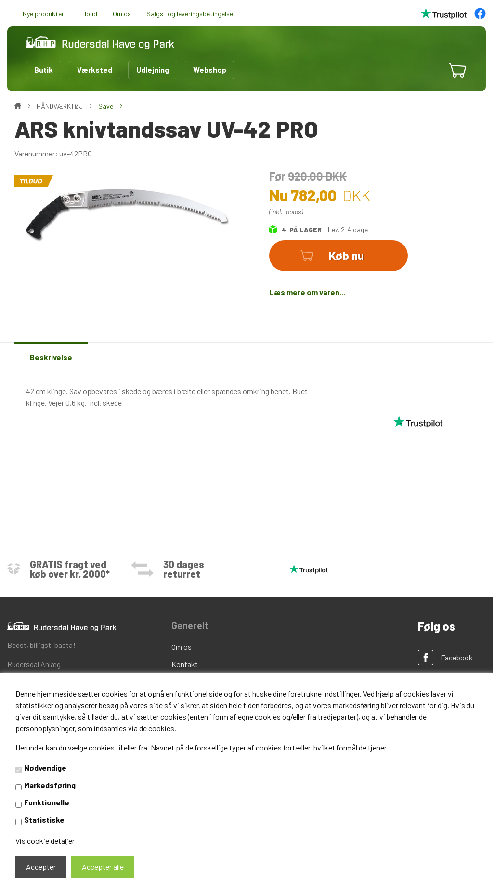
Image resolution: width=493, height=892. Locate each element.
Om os (122, 14)
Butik (43, 69)
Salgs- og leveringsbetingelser (190, 14)
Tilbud (88, 14)
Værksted (94, 69)
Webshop (209, 69)
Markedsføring (50, 784)
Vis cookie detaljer (45, 840)
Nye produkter (43, 14)
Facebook (457, 657)
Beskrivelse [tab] (51, 357)
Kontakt (184, 664)
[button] (428, 70)
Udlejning (152, 69)
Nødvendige (45, 767)
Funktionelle (46, 802)
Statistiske (44, 819)
